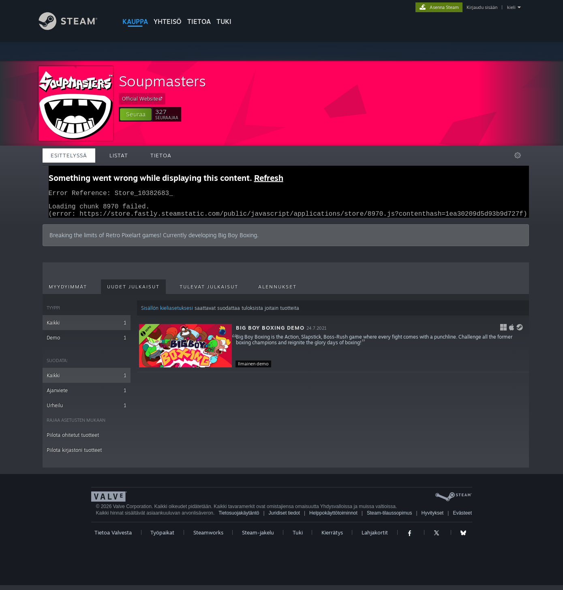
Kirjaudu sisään (482, 7)
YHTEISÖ (168, 21)
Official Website (143, 98)
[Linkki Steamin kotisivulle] (74, 27)
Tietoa (199, 21)
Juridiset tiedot (284, 518)
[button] (136, 114)
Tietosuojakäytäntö (238, 518)
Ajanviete (86, 395)
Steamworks (208, 537)
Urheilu (86, 410)
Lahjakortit (375, 537)
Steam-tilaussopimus (389, 518)
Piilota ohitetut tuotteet (73, 440)
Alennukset (277, 291)
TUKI (223, 21)
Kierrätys (332, 537)
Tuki (298, 537)
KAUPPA (135, 21)
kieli (511, 7)
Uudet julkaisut (133, 291)
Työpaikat (162, 537)
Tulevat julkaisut (209, 291)
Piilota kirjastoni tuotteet (74, 455)
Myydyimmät (68, 291)
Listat (118, 155)
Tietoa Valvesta (113, 537)
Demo (86, 342)
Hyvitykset (433, 518)
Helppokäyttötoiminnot (333, 518)
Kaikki (86, 327)
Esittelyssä (69, 155)
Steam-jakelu (258, 537)
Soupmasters (162, 81)
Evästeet (462, 518)
